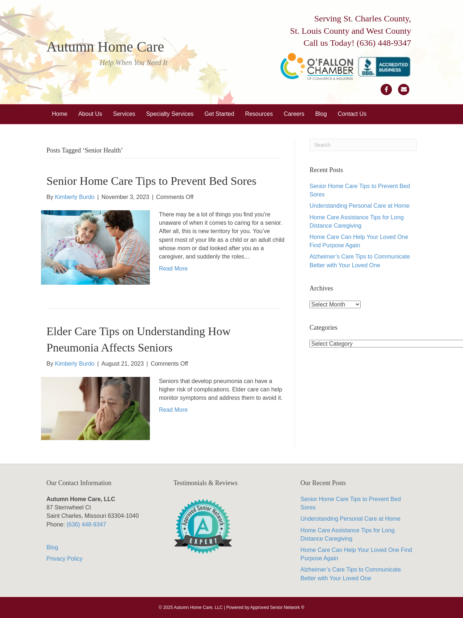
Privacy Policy (64, 559)
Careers (294, 114)
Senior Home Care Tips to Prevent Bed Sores (151, 180)
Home (59, 114)
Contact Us (352, 114)
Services (124, 114)
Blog (321, 114)
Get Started (219, 114)
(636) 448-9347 (384, 43)
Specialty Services (170, 114)
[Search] (363, 145)
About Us (90, 114)
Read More (173, 268)
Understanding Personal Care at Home (360, 206)
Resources (259, 114)
